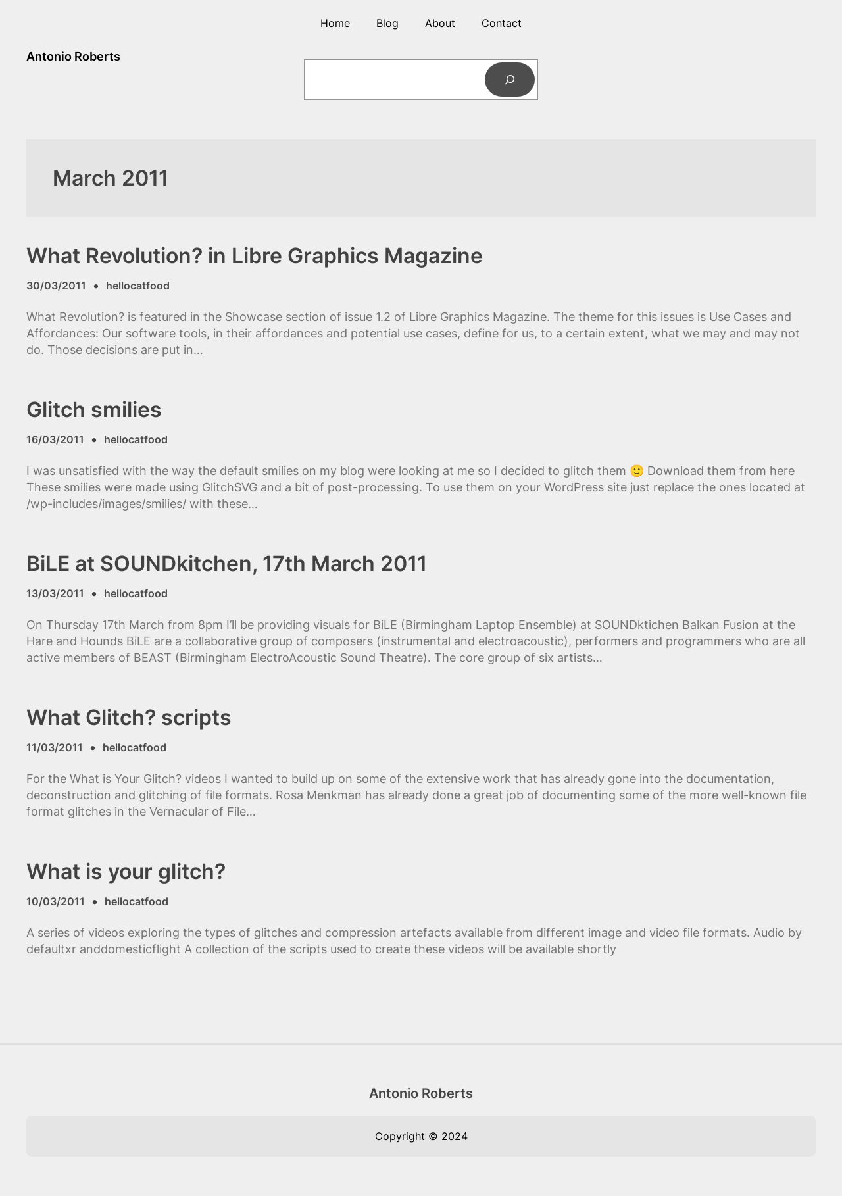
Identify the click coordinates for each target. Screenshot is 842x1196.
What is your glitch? (126, 871)
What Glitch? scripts (129, 717)
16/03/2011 (55, 439)
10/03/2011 (55, 901)
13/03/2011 (55, 593)
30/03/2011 (56, 285)
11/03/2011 (54, 747)
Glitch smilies (94, 409)
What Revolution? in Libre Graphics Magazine (254, 255)
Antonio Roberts (73, 56)
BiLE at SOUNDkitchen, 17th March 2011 (226, 563)
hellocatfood (138, 285)
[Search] (510, 79)
